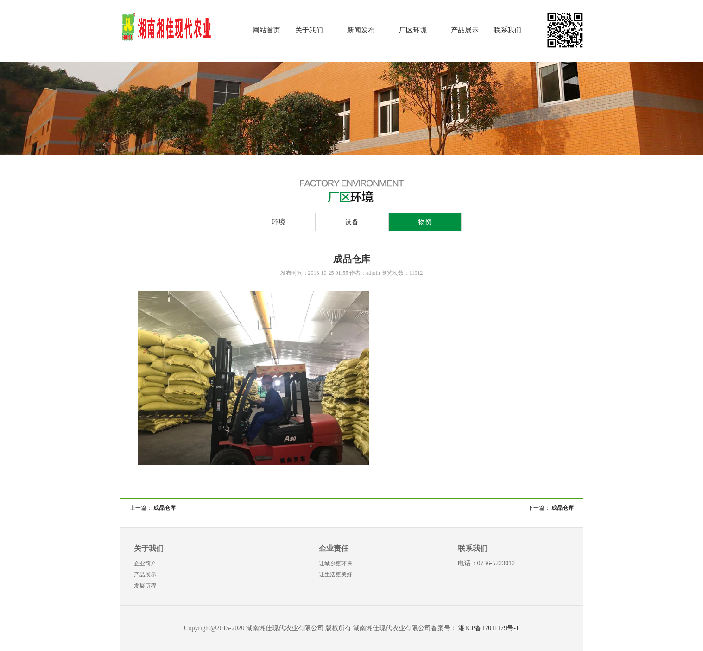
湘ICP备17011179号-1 (488, 628)
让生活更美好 (335, 574)
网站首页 (266, 30)
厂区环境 (413, 30)
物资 (425, 222)
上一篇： (153, 508)
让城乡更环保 (335, 563)
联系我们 (507, 30)
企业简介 (145, 563)
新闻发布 (361, 30)
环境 (278, 222)
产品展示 (465, 30)
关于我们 (309, 30)
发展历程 (145, 585)
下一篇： (551, 508)
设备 (352, 222)
